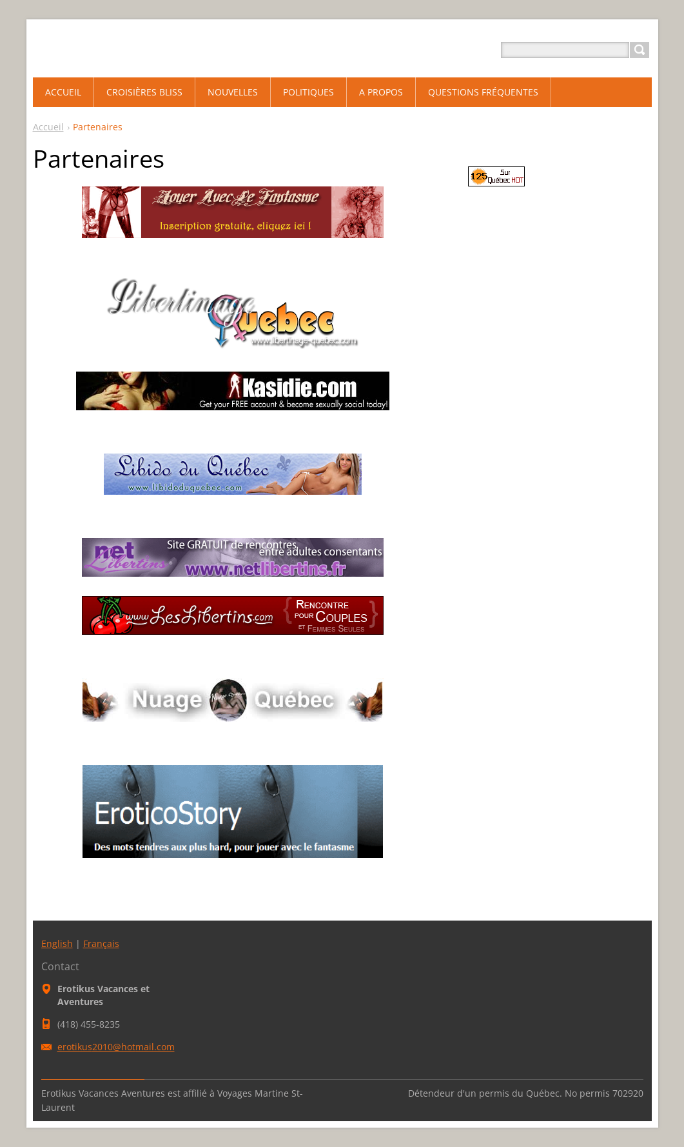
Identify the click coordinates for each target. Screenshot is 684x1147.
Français (101, 943)
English (57, 943)
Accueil (48, 127)
